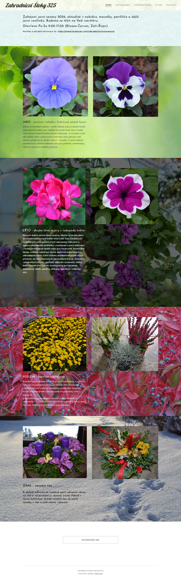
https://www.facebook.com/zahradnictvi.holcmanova (86, 31)
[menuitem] (111, 5)
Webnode (99, 573)
